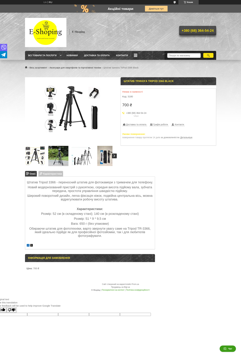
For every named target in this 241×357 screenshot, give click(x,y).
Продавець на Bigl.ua (120, 287)
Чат (227, 348)
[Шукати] (208, 55)
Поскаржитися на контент (113, 290)
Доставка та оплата (97, 55)
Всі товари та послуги (42, 55)
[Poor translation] (12, 310)
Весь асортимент (38, 67)
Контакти (122, 55)
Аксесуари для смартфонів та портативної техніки (75, 67)
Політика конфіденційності (138, 290)
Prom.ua (135, 284)
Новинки (72, 55)
